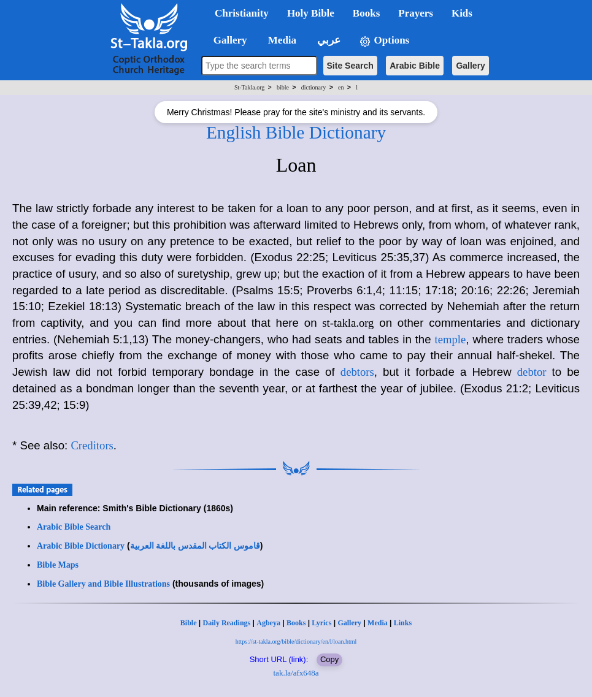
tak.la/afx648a (296, 672)
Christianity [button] (242, 13)
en (341, 87)
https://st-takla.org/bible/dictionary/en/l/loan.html (296, 641)
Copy (329, 659)
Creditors (92, 445)
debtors (357, 371)
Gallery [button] (226, 40)
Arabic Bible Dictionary (81, 545)
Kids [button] (462, 13)
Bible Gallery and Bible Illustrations (103, 583)
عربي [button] (327, 40)
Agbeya (268, 623)
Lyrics (321, 623)
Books (296, 623)
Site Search (350, 65)
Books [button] (366, 13)
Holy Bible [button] (310, 13)
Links (403, 623)
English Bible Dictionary (296, 132)
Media (377, 623)
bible (283, 87)
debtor (532, 371)
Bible (188, 623)
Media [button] (281, 40)
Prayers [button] (415, 13)
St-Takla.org (249, 87)
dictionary (313, 87)
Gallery (470, 65)
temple (450, 339)
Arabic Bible (415, 65)
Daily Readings (227, 623)
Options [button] (384, 40)
